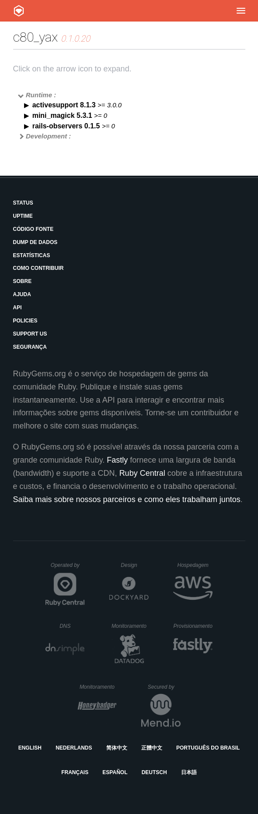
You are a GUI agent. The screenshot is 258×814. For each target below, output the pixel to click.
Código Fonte (33, 229)
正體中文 (151, 748)
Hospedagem (195, 565)
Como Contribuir (38, 268)
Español (114, 772)
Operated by (68, 568)
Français (74, 772)
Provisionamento (193, 626)
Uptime (23, 216)
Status (23, 203)
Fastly (117, 460)
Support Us (30, 334)
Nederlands (74, 748)
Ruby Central (142, 473)
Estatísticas (31, 255)
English (30, 748)
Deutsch (154, 772)
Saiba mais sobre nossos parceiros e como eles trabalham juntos (127, 499)
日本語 (189, 772)
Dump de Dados (35, 242)
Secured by (164, 687)
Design (135, 565)
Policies (25, 321)
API (17, 307)
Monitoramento (130, 626)
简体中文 (116, 748)
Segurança (30, 347)
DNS (72, 626)
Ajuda (22, 294)
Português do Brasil (208, 748)
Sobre (22, 281)
